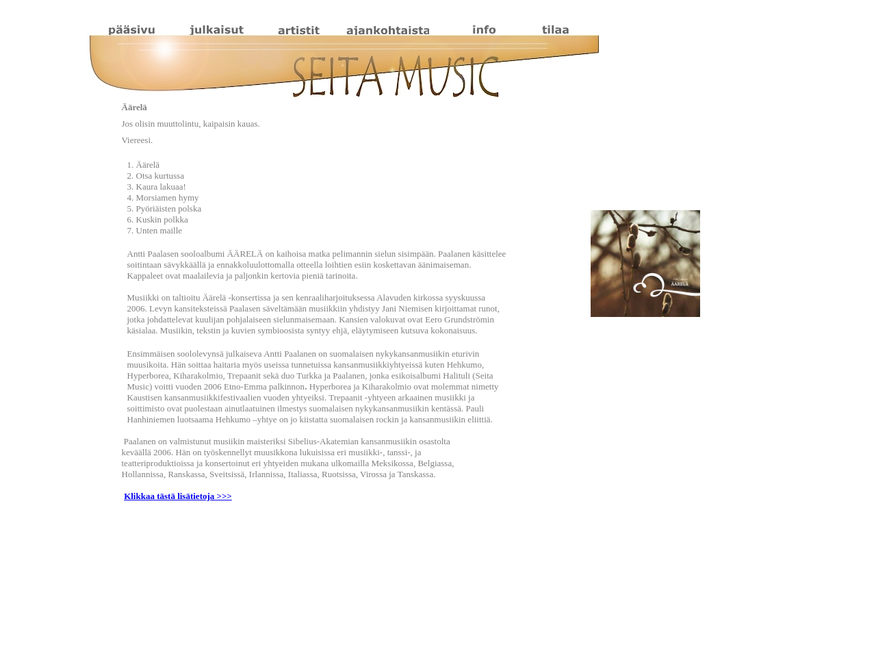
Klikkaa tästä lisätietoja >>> (178, 496)
